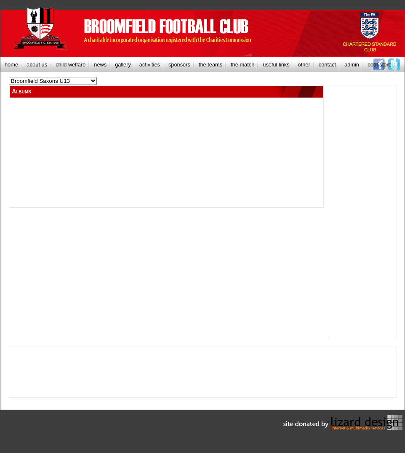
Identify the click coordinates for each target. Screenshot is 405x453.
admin (351, 64)
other (304, 64)
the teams (210, 64)
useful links (276, 64)
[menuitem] (11, 64)
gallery (123, 64)
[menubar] (198, 64)
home (11, 64)
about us (37, 64)
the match (242, 64)
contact (327, 64)
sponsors (179, 64)
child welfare (70, 64)
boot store (380, 64)
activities (149, 64)
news (100, 64)
